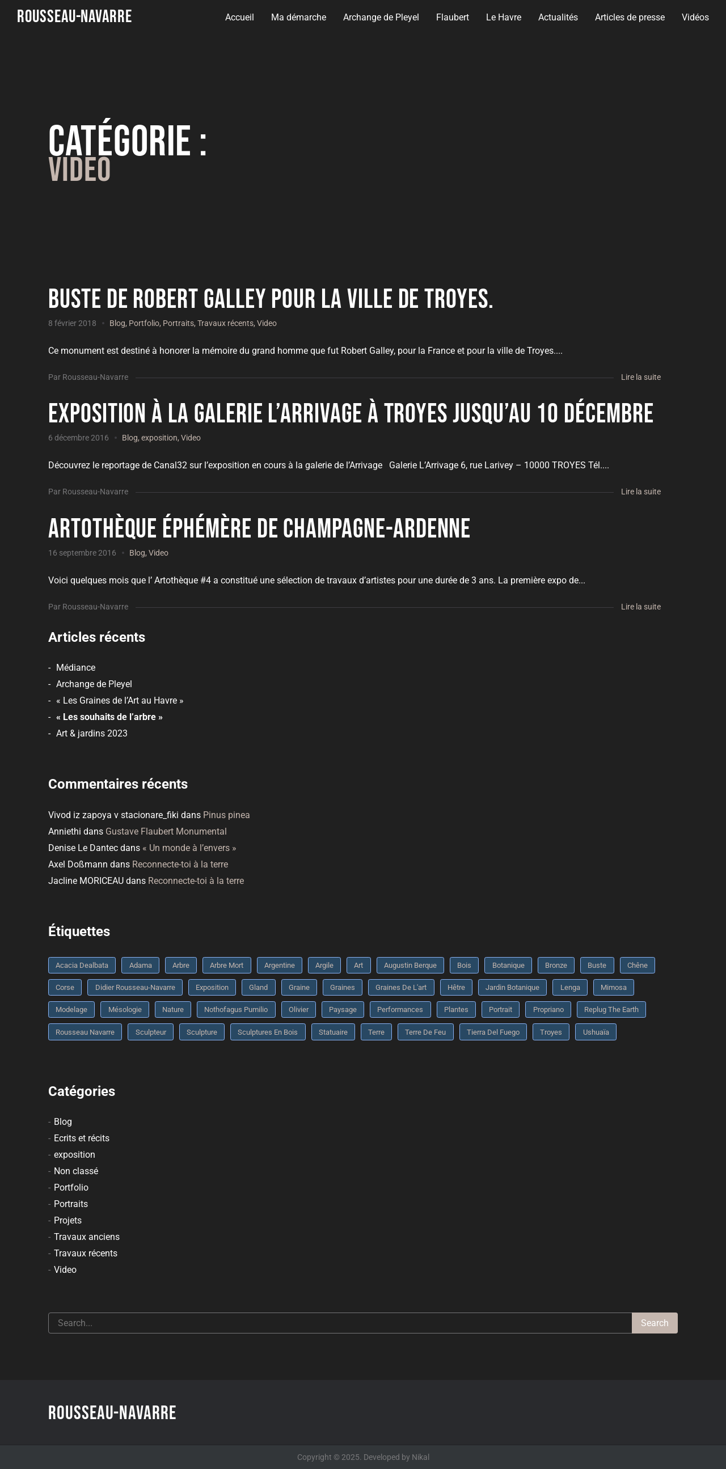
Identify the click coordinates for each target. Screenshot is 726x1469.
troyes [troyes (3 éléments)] (551, 1032)
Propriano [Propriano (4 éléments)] (548, 1009)
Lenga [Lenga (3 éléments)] (570, 987)
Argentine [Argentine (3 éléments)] (279, 965)
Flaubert (452, 17)
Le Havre (503, 17)
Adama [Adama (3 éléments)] (140, 965)
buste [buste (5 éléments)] (597, 965)
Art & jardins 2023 (92, 733)
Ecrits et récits (81, 1138)
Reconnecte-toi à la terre (180, 864)
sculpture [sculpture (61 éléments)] (202, 1032)
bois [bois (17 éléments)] (464, 965)
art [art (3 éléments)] (358, 965)
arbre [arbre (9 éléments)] (180, 965)
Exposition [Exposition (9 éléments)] (212, 987)
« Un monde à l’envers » (189, 848)
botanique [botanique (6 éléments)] (508, 965)
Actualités (557, 17)
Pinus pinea (226, 815)
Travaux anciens (87, 1236)
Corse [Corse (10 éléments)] (65, 987)
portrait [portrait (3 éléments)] (500, 1009)
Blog (117, 323)
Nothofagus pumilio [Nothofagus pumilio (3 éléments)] (236, 1009)
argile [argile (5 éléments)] (324, 965)
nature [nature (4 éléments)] (173, 1009)
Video (267, 323)
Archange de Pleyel (381, 17)
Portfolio (144, 323)
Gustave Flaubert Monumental (166, 831)
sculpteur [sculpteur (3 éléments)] (151, 1032)
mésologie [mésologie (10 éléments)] (125, 1009)
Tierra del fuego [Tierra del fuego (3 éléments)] (493, 1032)
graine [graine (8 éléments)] (299, 987)
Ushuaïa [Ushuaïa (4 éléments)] (596, 1032)
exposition (159, 437)
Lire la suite (641, 377)
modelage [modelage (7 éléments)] (71, 1009)
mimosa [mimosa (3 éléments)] (614, 987)
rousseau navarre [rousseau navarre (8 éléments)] (85, 1032)
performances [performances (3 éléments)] (400, 1009)
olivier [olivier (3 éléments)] (299, 1009)
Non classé (76, 1171)
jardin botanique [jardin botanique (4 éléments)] (512, 987)
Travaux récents (225, 323)
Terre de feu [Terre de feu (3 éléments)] (425, 1032)
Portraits (178, 323)
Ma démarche (298, 17)
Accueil (239, 17)
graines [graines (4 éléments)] (342, 987)
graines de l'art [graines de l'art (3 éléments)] (401, 987)
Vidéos (694, 17)
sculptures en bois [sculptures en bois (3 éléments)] (268, 1032)
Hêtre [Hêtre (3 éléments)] (456, 987)
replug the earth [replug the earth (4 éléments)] (611, 1009)
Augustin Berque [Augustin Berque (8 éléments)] (410, 965)
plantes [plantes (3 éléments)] (456, 1009)
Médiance (75, 667)
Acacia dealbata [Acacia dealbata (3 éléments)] (82, 965)
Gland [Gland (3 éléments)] (258, 987)
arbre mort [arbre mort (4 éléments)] (226, 965)
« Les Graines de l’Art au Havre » (120, 700)
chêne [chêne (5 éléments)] (637, 965)
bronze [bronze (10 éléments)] (556, 965)
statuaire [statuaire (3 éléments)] (333, 1032)
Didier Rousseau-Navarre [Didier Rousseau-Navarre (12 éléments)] (135, 987)
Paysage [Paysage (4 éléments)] (343, 1009)
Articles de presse (629, 17)
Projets (68, 1220)
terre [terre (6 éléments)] (376, 1032)
